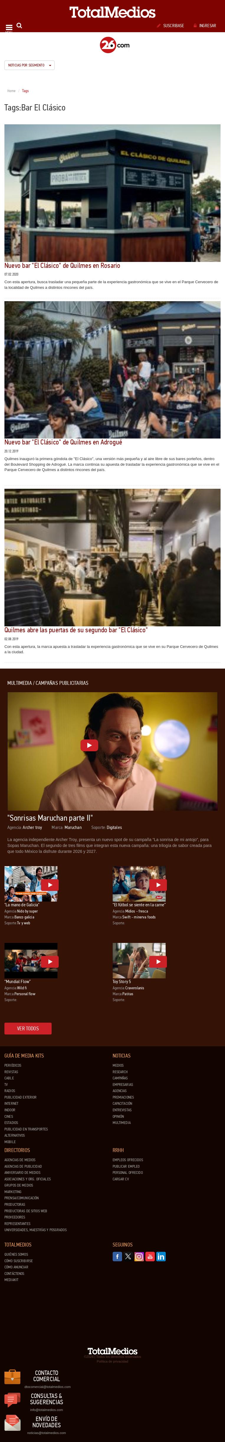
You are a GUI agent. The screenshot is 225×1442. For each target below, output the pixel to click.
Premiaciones (123, 1097)
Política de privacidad (112, 1361)
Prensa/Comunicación (21, 1198)
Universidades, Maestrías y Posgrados (35, 1230)
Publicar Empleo (126, 1166)
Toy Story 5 (122, 981)
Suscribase (170, 25)
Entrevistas (122, 1110)
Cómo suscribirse (18, 1261)
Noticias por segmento (29, 65)
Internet (11, 1103)
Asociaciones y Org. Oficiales (27, 1179)
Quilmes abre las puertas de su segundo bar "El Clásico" (76, 630)
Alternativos (14, 1135)
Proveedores (14, 1217)
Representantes (17, 1223)
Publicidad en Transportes (26, 1129)
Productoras (14, 1204)
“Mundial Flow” (17, 981)
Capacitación (122, 1103)
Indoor (9, 1110)
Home (11, 91)
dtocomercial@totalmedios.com (46, 1387)
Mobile (10, 1142)
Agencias (120, 1091)
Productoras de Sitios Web (25, 1211)
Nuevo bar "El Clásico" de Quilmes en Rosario (62, 265)
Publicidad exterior (20, 1097)
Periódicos (12, 1065)
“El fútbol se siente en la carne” (139, 904)
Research (120, 1072)
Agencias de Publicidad (23, 1166)
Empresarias (123, 1084)
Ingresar (205, 25)
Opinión (118, 1116)
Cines (8, 1116)
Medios (118, 1065)
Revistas (11, 1072)
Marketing (13, 1192)
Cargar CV (121, 1179)
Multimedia (122, 1122)
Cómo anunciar (16, 1267)
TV (6, 1084)
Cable (9, 1078)
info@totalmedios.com (46, 1410)
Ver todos (28, 1028)
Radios (9, 1091)
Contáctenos (14, 1273)
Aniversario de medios (22, 1172)
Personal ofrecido (128, 1172)
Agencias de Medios (19, 1160)
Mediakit (11, 1280)
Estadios (11, 1122)
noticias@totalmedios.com (46, 1433)
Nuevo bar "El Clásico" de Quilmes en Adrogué (63, 442)
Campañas (120, 1078)
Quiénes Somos (16, 1254)
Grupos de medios (18, 1185)
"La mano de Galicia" (21, 904)
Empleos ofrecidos (128, 1160)
